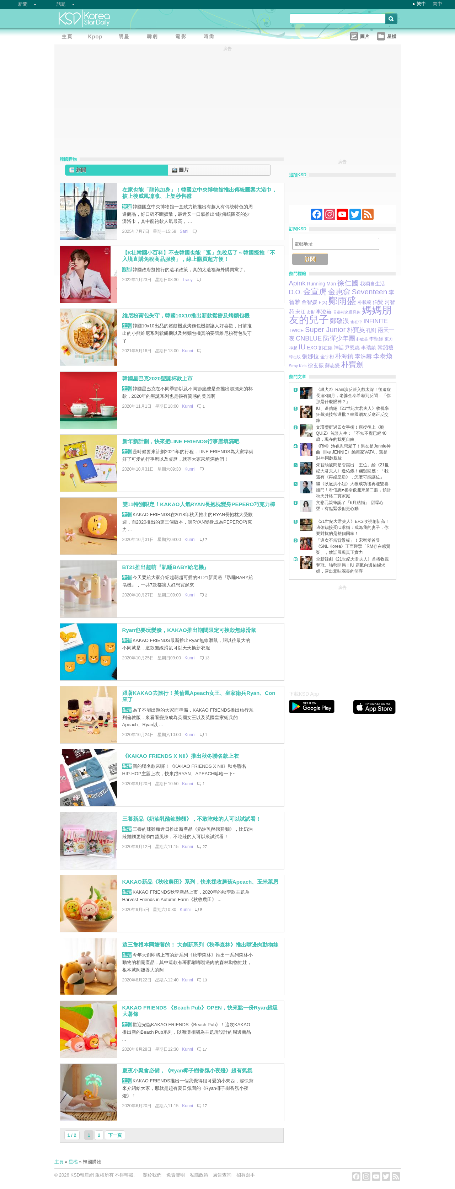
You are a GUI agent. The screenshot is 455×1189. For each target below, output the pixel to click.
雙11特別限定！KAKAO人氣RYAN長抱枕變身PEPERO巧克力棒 (198, 504)
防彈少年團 (339, 338)
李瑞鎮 (368, 347)
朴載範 (364, 302)
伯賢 (378, 302)
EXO (312, 347)
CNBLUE (309, 338)
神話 (339, 347)
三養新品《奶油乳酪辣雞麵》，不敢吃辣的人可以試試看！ (191, 819)
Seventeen (369, 292)
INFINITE (375, 321)
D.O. (295, 292)
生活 (127, 325)
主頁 (59, 1161)
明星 (127, 269)
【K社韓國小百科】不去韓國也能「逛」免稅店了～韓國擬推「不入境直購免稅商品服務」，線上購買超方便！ (198, 256)
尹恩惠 (352, 347)
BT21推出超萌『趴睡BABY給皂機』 (165, 567)
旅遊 (127, 206)
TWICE (296, 330)
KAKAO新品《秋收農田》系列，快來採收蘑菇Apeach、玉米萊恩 (200, 882)
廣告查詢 (222, 1175)
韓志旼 (295, 357)
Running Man (321, 283)
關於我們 (152, 1175)
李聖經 (376, 339)
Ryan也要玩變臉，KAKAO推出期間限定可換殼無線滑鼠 (189, 630)
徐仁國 (348, 283)
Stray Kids (298, 366)
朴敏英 (362, 339)
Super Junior (325, 329)
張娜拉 (310, 356)
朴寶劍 (352, 364)
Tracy (187, 279)
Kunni (187, 350)
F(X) (323, 302)
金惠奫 (339, 292)
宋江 (300, 312)
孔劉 (371, 330)
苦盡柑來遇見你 (346, 312)
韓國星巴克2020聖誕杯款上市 (157, 378)
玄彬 (311, 312)
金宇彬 (327, 356)
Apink (297, 283)
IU (302, 347)
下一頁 (115, 1135)
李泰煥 (382, 356)
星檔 (73, 1161)
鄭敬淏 (339, 321)
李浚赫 (324, 312)
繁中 (421, 3)
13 (207, 658)
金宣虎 (315, 291)
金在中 (356, 322)
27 (205, 847)
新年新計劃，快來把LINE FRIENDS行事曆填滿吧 (181, 441)
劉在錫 (325, 347)
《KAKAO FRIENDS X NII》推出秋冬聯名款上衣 (180, 756)
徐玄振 (316, 365)
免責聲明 (175, 1175)
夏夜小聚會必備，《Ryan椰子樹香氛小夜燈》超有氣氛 (187, 1070)
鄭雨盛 (342, 300)
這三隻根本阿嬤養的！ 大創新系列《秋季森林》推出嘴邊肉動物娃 (200, 945)
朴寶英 (356, 330)
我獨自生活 (372, 283)
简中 (437, 3)
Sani (184, 231)
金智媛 (309, 302)
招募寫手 (245, 1175)
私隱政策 (199, 1175)
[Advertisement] (342, 635)
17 (205, 1049)
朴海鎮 (344, 356)
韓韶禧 (386, 347)
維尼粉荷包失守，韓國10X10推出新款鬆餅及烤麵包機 (186, 315)
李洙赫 (363, 356)
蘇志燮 (332, 365)
